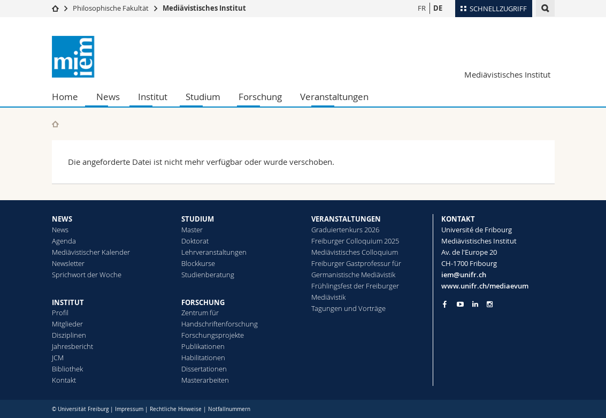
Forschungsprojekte (212, 335)
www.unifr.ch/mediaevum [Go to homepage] (484, 286)
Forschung (260, 96)
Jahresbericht (72, 346)
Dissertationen (204, 369)
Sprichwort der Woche (86, 274)
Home (65, 96)
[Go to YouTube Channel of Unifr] (460, 304)
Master (192, 229)
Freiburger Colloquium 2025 (355, 241)
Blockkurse (198, 263)
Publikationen (203, 346)
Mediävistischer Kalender (91, 252)
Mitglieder (67, 324)
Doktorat (195, 241)
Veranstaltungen (334, 96)
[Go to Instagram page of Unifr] (490, 304)
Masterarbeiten (205, 380)
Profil (60, 312)
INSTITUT (68, 302)
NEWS (62, 219)
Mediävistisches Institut (204, 8)
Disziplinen (69, 335)
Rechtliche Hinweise (176, 409)
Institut (152, 96)
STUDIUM (197, 219)
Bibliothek (67, 369)
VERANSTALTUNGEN (346, 219)
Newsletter (68, 263)
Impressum (129, 409)
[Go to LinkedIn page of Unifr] (475, 304)
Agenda (64, 241)
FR (422, 8)
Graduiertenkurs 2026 (345, 229)
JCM (58, 357)
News (108, 96)
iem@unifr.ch (463, 274)
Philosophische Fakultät (111, 8)
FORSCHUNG (203, 302)
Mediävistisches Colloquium (354, 252)
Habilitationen (203, 357)
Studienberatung (207, 274)
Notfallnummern (229, 409)
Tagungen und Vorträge (348, 308)
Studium (203, 96)
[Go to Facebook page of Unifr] (444, 304)
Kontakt (64, 380)
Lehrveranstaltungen (214, 252)
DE (437, 8)
